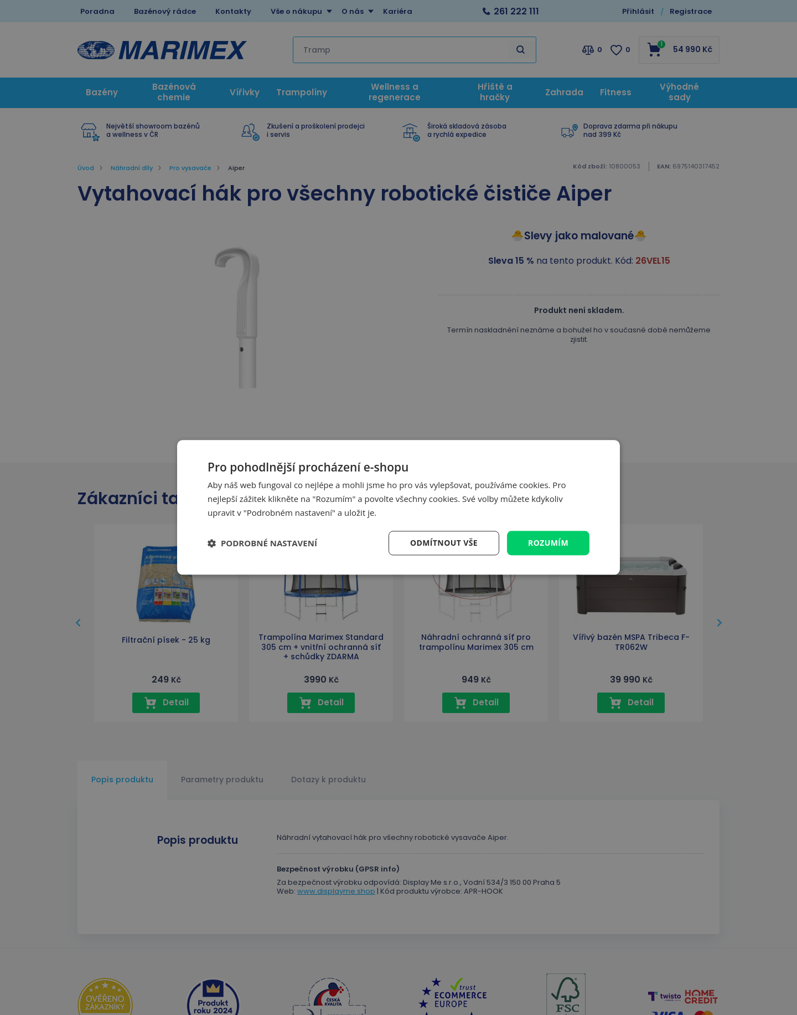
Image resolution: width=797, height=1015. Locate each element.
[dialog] (398, 507)
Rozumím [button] (548, 542)
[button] (262, 543)
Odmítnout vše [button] (444, 542)
